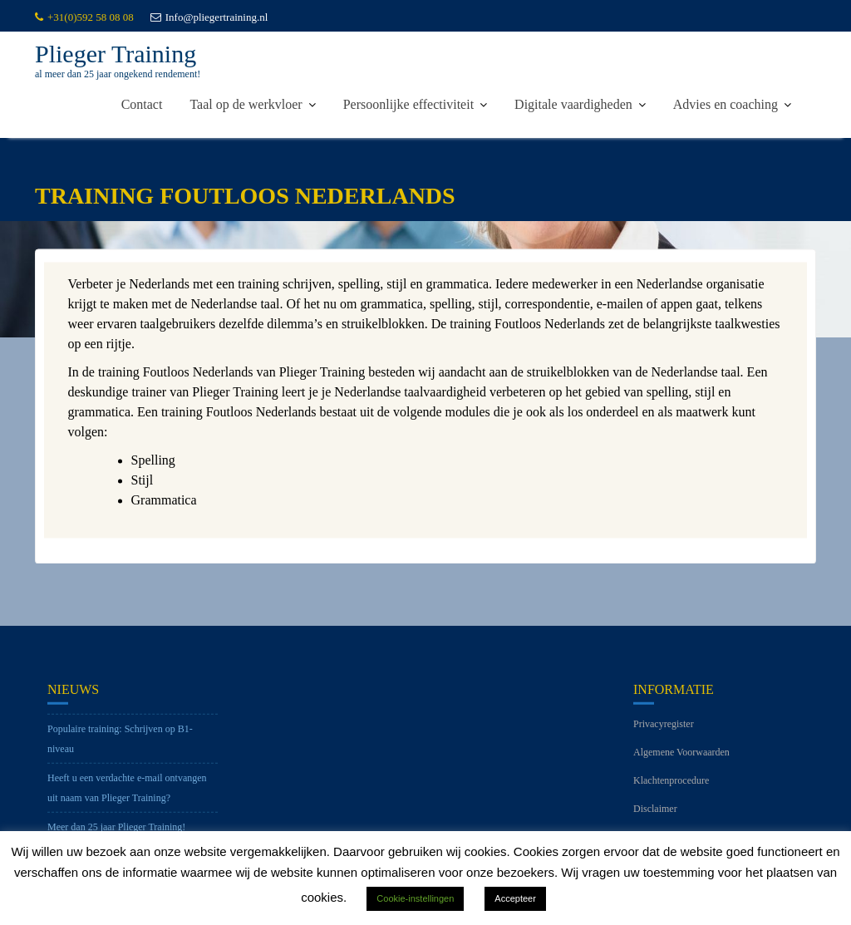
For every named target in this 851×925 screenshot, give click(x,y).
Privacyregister (663, 734)
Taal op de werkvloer (245, 104)
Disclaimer (655, 818)
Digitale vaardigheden (573, 104)
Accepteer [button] (515, 898)
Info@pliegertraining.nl (209, 17)
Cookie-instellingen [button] (415, 898)
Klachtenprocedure (671, 790)
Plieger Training (115, 53)
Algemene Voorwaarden (681, 762)
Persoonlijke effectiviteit (408, 104)
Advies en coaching (725, 104)
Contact (142, 104)
